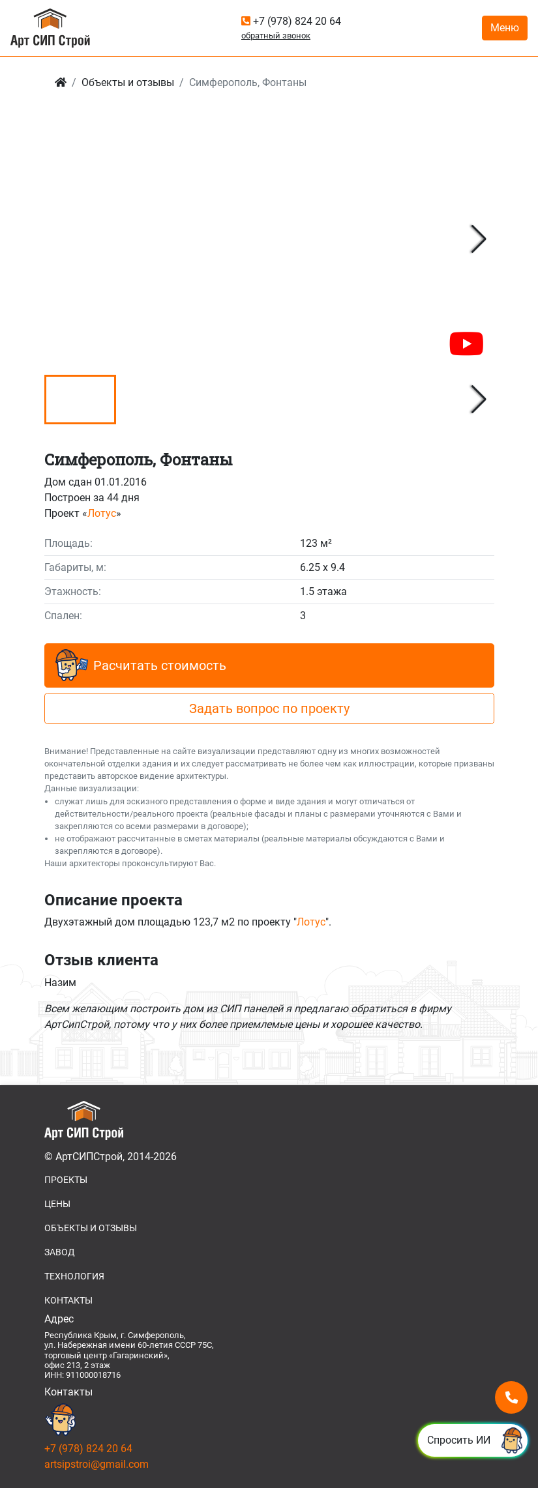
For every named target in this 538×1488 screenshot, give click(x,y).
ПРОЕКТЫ (65, 1179)
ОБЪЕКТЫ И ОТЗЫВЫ (90, 1228)
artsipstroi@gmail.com (96, 1464)
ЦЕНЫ (57, 1204)
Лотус (101, 513)
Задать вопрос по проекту (269, 708)
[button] (479, 239)
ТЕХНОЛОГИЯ (74, 1276)
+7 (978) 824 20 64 (291, 21)
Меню (504, 28)
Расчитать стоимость (140, 665)
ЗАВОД (59, 1252)
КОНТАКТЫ (68, 1300)
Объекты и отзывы (128, 82)
